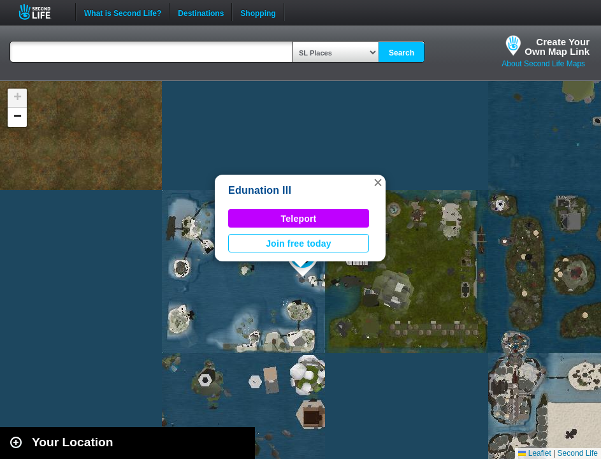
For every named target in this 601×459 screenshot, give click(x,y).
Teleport (299, 219)
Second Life (42, 11)
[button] (378, 182)
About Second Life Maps (543, 63)
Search (401, 52)
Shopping (257, 12)
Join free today (298, 243)
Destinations (201, 12)
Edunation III (259, 190)
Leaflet (534, 453)
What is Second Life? (122, 12)
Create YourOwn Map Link (557, 46)
